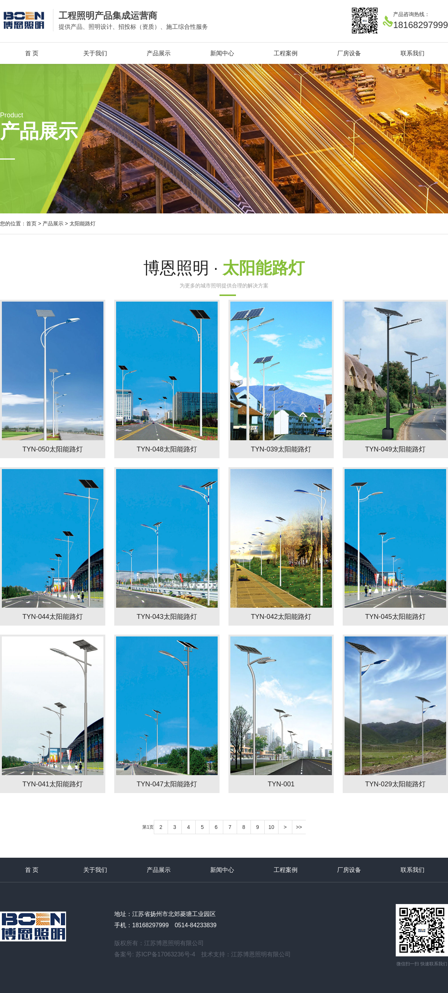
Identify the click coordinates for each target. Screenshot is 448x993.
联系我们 (412, 53)
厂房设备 (349, 53)
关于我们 (95, 53)
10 (271, 827)
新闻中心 (222, 53)
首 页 (31, 53)
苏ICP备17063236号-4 (165, 954)
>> (299, 827)
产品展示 (159, 53)
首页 (31, 223)
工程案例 (286, 53)
